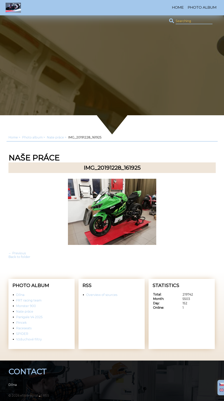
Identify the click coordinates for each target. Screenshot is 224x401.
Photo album (202, 7)
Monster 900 (26, 306)
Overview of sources (101, 295)
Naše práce (55, 137)
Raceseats (23, 328)
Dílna (20, 295)
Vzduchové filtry (29, 339)
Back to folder (19, 257)
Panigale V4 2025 (29, 317)
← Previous (17, 253)
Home (178, 7)
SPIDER (22, 334)
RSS (46, 395)
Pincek (21, 322)
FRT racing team (28, 300)
